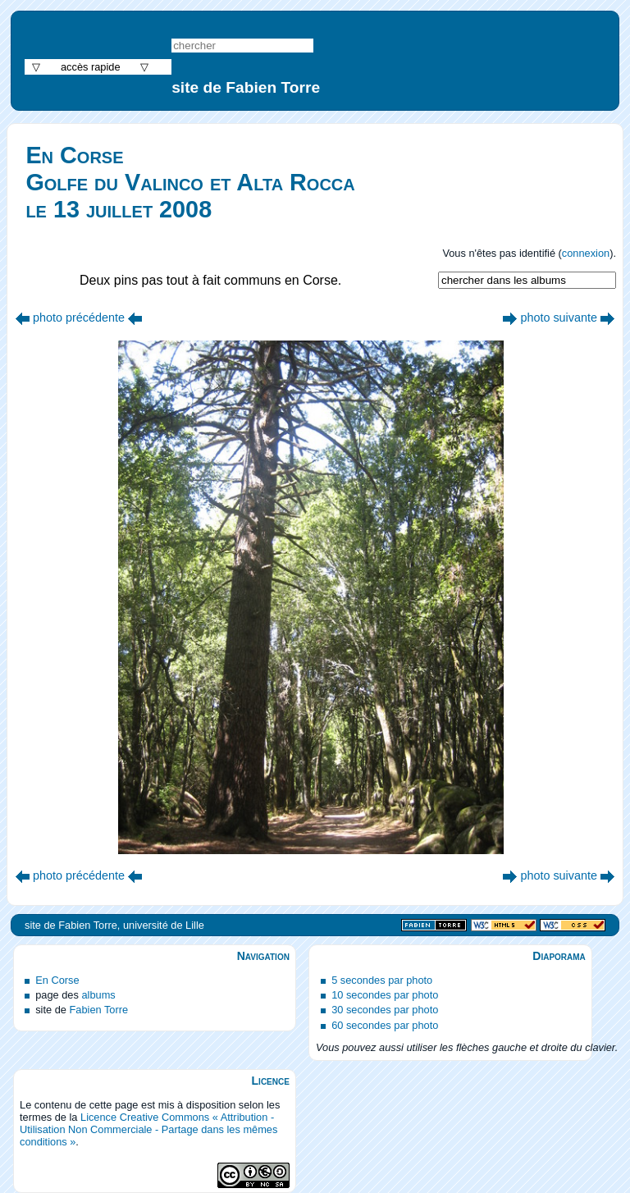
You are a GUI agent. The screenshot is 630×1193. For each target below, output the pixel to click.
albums (98, 995)
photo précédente (79, 317)
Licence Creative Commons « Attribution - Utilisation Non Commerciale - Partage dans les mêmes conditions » (148, 1129)
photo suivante (558, 317)
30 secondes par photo (384, 1009)
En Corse (57, 980)
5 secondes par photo (381, 980)
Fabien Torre (98, 1009)
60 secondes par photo (384, 1025)
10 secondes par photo (384, 995)
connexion (585, 253)
